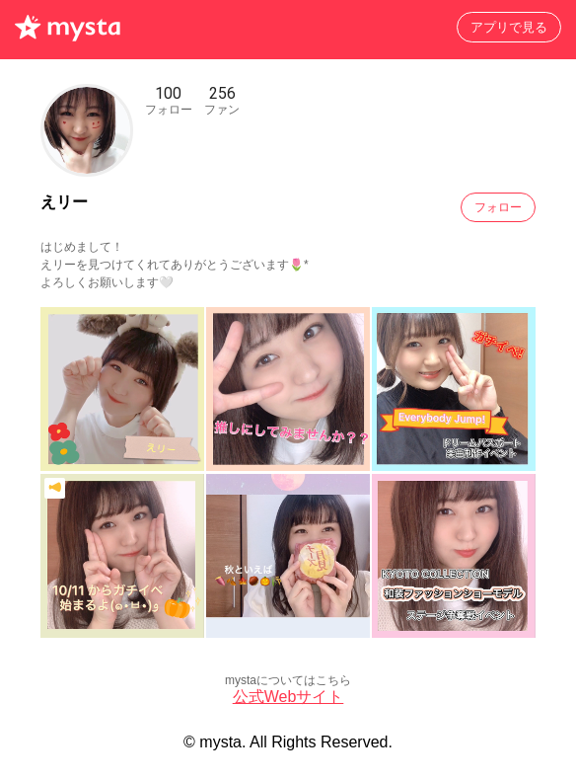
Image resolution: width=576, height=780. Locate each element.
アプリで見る (508, 27)
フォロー (498, 207)
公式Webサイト (288, 696)
